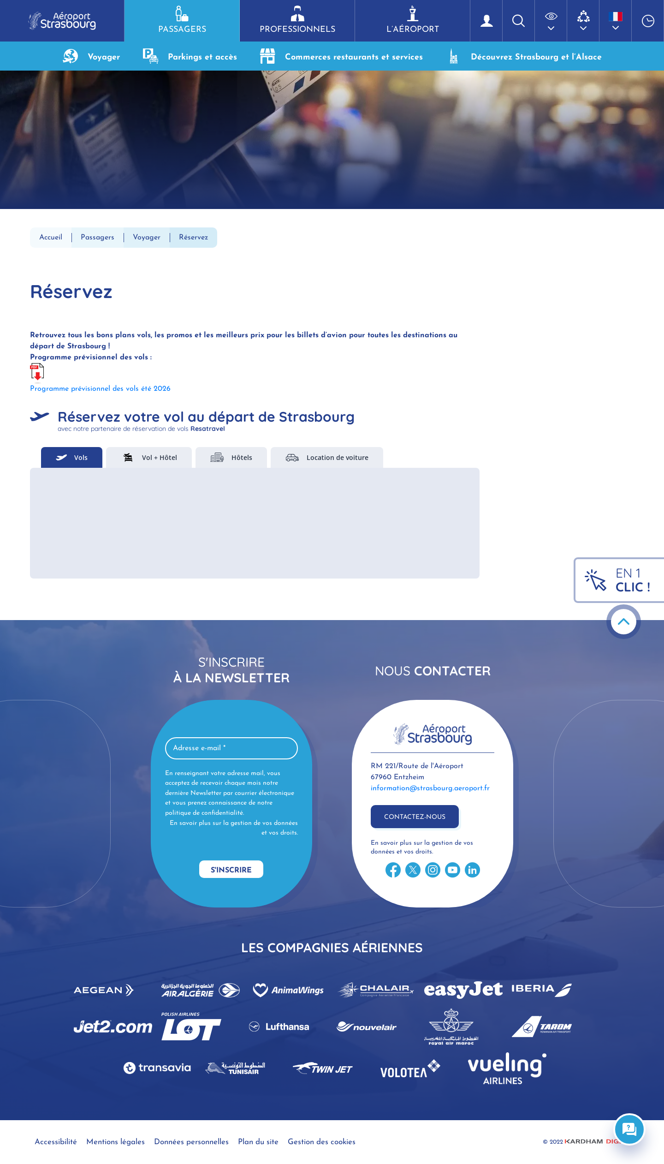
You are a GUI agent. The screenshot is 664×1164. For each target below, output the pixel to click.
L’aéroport (412, 20)
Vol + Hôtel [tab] (149, 457)
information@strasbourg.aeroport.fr (430, 788)
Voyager (91, 56)
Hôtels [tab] (231, 457)
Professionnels (297, 20)
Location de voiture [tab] (326, 457)
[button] (551, 21)
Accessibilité (56, 1142)
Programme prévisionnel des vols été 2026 (100, 389)
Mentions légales (115, 1142)
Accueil (50, 237)
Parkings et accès (190, 56)
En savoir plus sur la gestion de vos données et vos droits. (234, 828)
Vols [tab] (72, 457)
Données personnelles (191, 1142)
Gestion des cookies (322, 1142)
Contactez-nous (414, 817)
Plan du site (258, 1142)
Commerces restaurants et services (341, 56)
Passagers (181, 20)
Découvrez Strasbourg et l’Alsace (524, 56)
